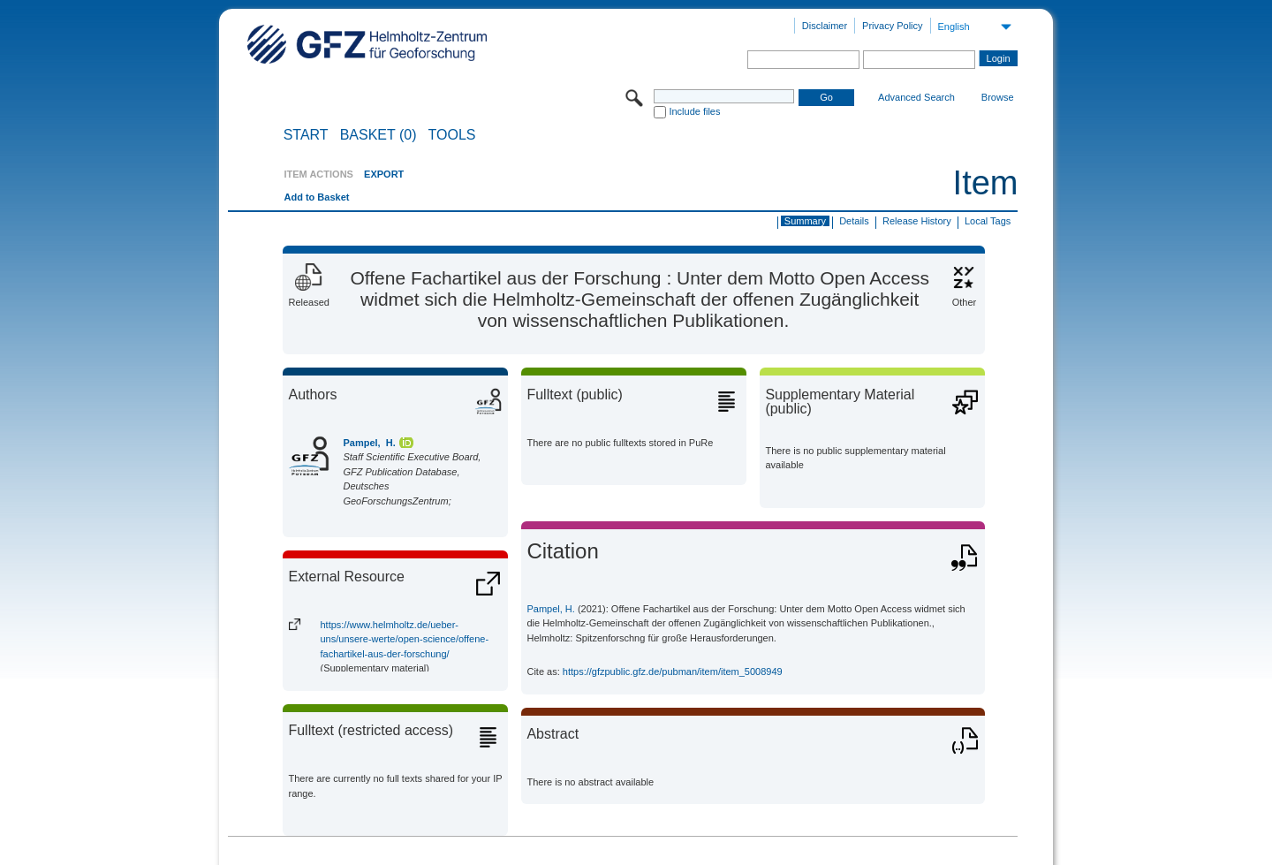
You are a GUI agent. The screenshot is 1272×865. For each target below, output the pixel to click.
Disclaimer (824, 25)
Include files (694, 111)
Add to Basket (316, 197)
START (306, 135)
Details (854, 221)
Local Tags (988, 221)
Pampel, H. (369, 442)
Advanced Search (916, 97)
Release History (916, 221)
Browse (997, 97)
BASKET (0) (378, 135)
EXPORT (384, 174)
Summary (805, 221)
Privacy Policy (892, 25)
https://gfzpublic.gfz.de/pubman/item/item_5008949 (673, 671)
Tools (452, 135)
